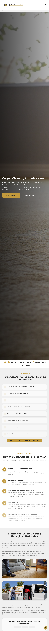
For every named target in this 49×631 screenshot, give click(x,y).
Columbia (32, 629)
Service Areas (12, 10)
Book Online (11, 195)
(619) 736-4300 (31, 195)
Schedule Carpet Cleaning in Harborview (24, 442)
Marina (25, 629)
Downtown (17, 629)
